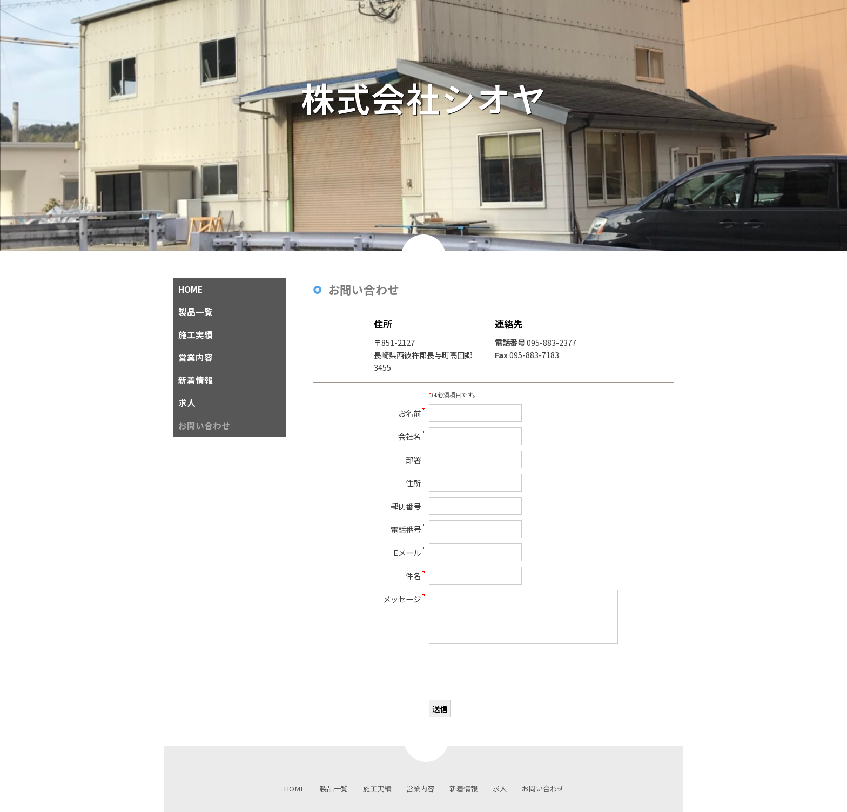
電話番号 (406, 529)
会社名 (409, 436)
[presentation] (511, 673)
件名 (413, 575)
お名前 (409, 413)
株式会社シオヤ (441, 97)
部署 (413, 459)
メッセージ (402, 599)
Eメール (407, 552)
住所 (413, 482)
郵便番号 (406, 506)
